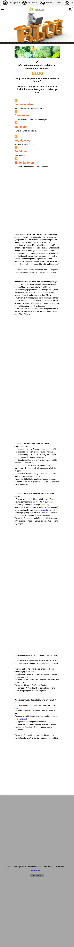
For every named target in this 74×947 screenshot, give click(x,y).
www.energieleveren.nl (45, 510)
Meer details (35, 870)
